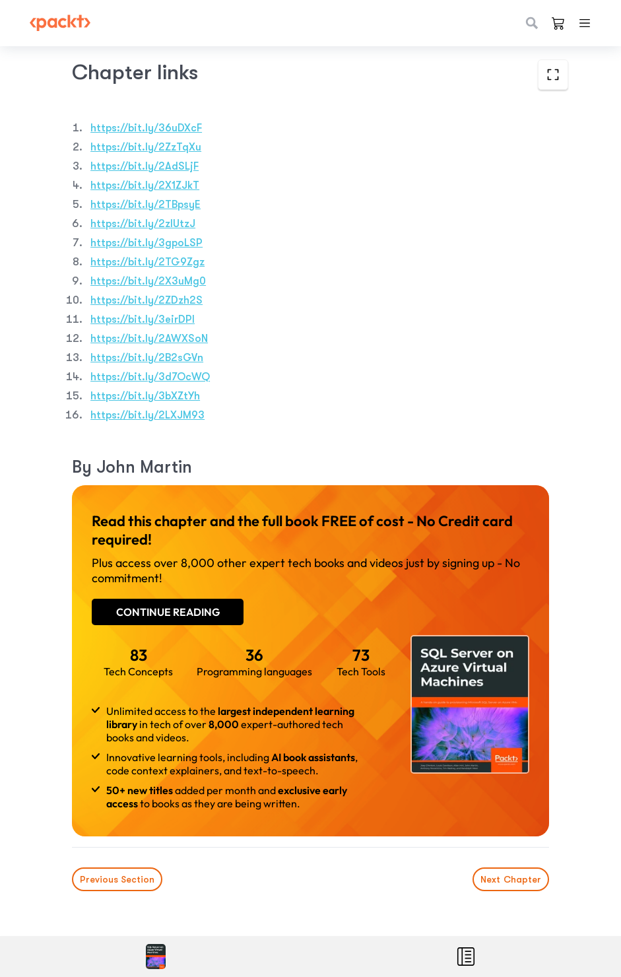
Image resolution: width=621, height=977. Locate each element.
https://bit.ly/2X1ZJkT (144, 185)
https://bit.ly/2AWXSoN (149, 339)
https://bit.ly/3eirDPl (142, 319)
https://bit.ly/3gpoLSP (146, 243)
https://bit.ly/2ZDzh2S (146, 300)
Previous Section (117, 879)
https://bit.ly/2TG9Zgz (147, 262)
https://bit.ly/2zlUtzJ (142, 224)
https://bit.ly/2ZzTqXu (145, 147)
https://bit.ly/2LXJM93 (147, 415)
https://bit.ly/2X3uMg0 (148, 281)
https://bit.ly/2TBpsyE (145, 205)
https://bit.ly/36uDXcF (146, 128)
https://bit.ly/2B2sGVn (146, 358)
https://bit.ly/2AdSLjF (144, 166)
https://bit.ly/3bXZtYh (145, 396)
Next (510, 879)
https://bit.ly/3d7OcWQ (150, 377)
